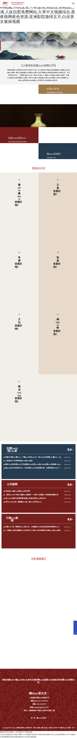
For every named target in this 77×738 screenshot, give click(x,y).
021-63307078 (43, 701)
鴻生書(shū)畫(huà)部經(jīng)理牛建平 (18, 491)
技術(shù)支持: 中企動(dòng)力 (58, 728)
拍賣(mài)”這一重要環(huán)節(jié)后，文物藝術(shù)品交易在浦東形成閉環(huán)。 (32, 527)
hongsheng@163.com (41, 707)
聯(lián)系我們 (53, 154)
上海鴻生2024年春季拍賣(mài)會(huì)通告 (19, 460)
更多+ (70, 449)
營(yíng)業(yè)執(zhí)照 (40, 728)
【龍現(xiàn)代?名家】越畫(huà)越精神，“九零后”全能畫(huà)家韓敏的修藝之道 (32, 494)
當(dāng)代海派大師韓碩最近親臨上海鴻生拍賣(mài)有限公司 (25, 498)
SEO (73, 728)
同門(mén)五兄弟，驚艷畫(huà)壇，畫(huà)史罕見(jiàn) (23, 502)
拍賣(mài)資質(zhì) (17, 138)
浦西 (69, 728)
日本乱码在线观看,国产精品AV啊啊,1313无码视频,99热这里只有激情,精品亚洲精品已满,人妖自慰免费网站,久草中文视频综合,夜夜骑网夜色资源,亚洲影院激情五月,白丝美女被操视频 (37, 12)
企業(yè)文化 (53, 88)
